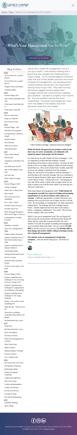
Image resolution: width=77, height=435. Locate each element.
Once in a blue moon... (12, 115)
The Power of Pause (11, 335)
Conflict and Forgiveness (13, 378)
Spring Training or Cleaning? (14, 351)
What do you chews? (11, 146)
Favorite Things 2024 (11, 95)
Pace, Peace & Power (11, 122)
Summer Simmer (10, 139)
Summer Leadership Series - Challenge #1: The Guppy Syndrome (14, 295)
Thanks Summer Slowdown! (14, 234)
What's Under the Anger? (13, 178)
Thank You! (8, 326)
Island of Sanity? (10, 347)
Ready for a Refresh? (11, 118)
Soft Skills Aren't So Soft (13, 166)
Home (4, 12)
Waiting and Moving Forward (14, 254)
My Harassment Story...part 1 (14, 329)
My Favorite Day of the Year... (14, 363)
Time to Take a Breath (12, 154)
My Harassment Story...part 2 (14, 320)
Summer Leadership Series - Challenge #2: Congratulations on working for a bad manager (14, 287)
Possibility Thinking (11, 402)
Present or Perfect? (11, 354)
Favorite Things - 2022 (12, 127)
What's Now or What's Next (13, 190)
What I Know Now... (11, 344)
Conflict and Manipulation (13, 384)
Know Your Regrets (11, 332)
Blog (11, 12)
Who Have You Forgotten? (13, 130)
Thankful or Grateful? (12, 225)
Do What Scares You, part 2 (13, 205)
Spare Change (9, 406)
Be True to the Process (12, 391)
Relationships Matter (11, 369)
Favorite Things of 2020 (12, 184)
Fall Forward (9, 157)
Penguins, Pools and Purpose (14, 86)
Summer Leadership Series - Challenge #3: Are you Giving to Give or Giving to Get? (14, 280)
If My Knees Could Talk (12, 110)
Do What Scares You (11, 209)
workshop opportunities (47, 228)
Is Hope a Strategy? (11, 187)
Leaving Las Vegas (11, 394)
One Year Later (9, 175)
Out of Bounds (9, 142)
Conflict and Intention (12, 387)
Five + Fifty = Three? (11, 202)
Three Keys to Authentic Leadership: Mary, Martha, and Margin (14, 315)
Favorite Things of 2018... (13, 274)
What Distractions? (11, 149)
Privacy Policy (49, 429)
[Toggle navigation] (73, 5)
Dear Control (9, 193)
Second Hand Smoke (11, 251)
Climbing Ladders (10, 90)
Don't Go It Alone (10, 257)
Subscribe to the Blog (38, 58)
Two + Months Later (11, 357)
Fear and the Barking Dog (13, 397)
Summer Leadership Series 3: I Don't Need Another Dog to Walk (14, 240)
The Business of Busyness (13, 366)
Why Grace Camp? (11, 381)
